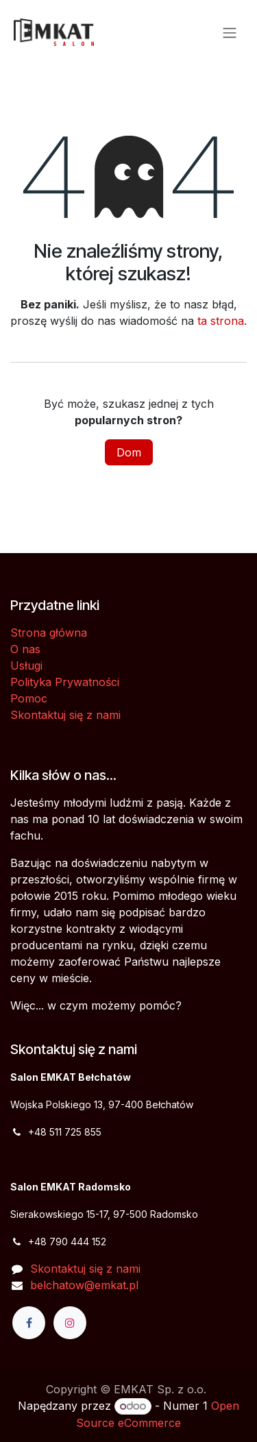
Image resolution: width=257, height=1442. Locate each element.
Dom (129, 452)
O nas (25, 649)
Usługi (26, 665)
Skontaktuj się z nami (65, 715)
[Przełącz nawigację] (229, 32)
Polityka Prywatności (64, 682)
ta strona (220, 321)
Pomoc (28, 698)
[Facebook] (28, 1322)
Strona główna (48, 632)
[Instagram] (69, 1322)
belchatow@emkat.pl (84, 1285)
